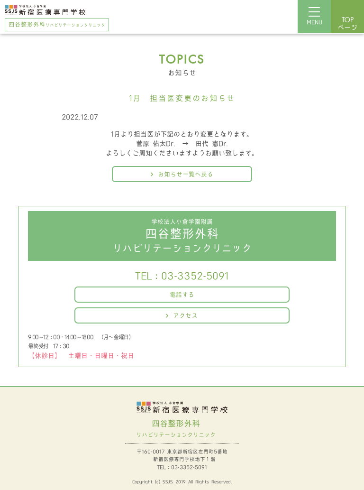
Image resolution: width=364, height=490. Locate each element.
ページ (347, 24)
